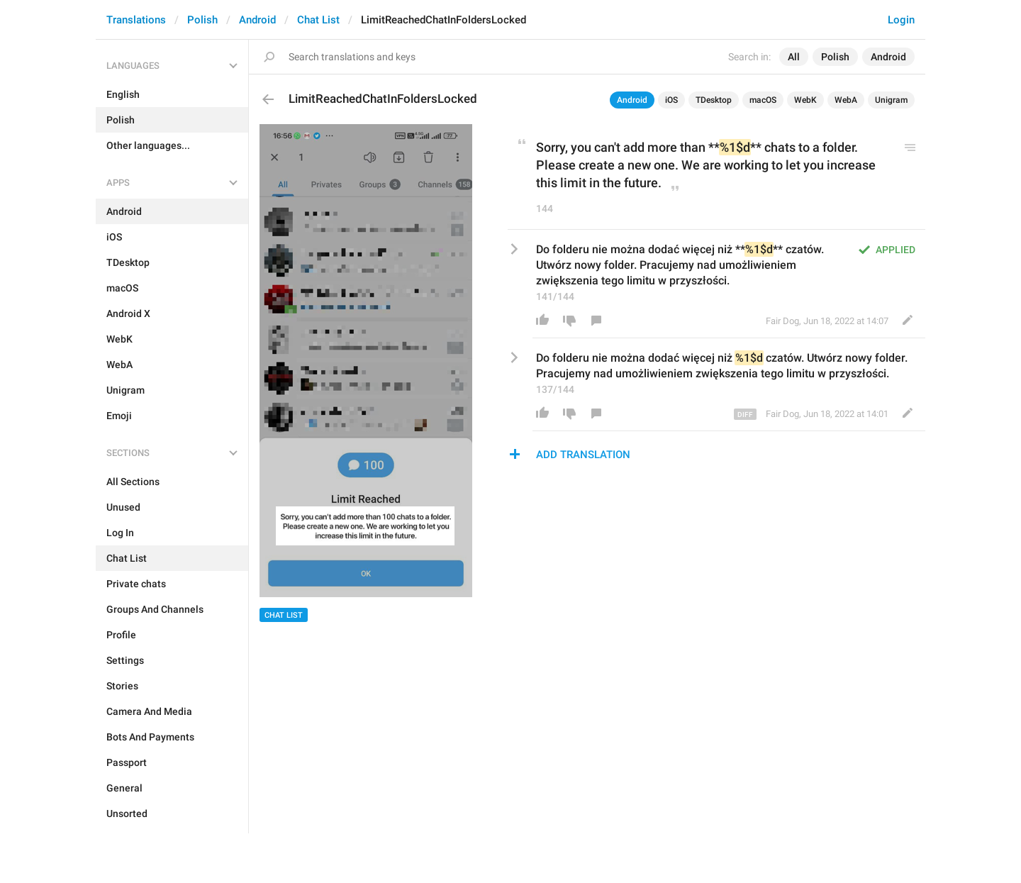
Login (901, 19)
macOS (762, 100)
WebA (846, 100)
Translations (136, 19)
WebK (805, 100)
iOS (671, 100)
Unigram (891, 100)
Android (257, 19)
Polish (202, 19)
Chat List (318, 19)
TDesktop (714, 100)
